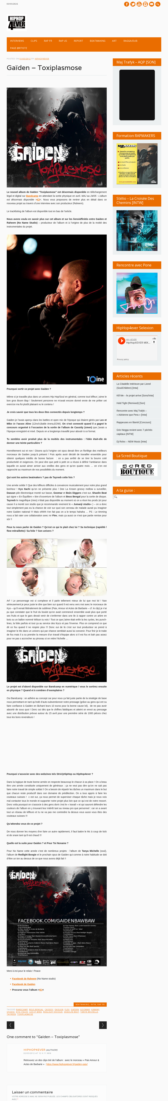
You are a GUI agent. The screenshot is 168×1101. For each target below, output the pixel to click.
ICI (40, 989)
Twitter (132, 4)
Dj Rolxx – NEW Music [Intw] (132, 441)
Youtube (139, 4)
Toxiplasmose (25, 1014)
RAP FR (48, 40)
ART (114, 40)
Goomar (85, 1009)
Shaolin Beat (71, 1012)
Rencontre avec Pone (134, 265)
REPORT (78, 40)
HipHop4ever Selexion (135, 327)
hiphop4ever (42, 58)
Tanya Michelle (89, 1012)
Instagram (145, 4)
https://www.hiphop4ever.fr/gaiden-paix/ (66, 1064)
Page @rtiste (18, 48)
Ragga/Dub (130, 40)
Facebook (126, 4)
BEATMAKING (97, 40)
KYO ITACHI (22, 1012)
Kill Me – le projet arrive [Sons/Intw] (135, 395)
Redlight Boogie (53, 1012)
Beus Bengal (36, 1009)
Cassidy (49, 1009)
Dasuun (59, 1009)
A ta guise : (126, 490)
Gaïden (75, 1009)
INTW (93, 1004)
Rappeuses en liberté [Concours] (134, 422)
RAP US (63, 40)
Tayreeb (11, 1014)
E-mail (152, 4)
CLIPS (34, 40)
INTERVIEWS (17, 40)
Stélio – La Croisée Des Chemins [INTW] (135, 200)
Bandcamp (22, 1009)
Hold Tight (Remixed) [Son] (131, 403)
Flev (67, 1009)
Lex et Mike (35, 1012)
